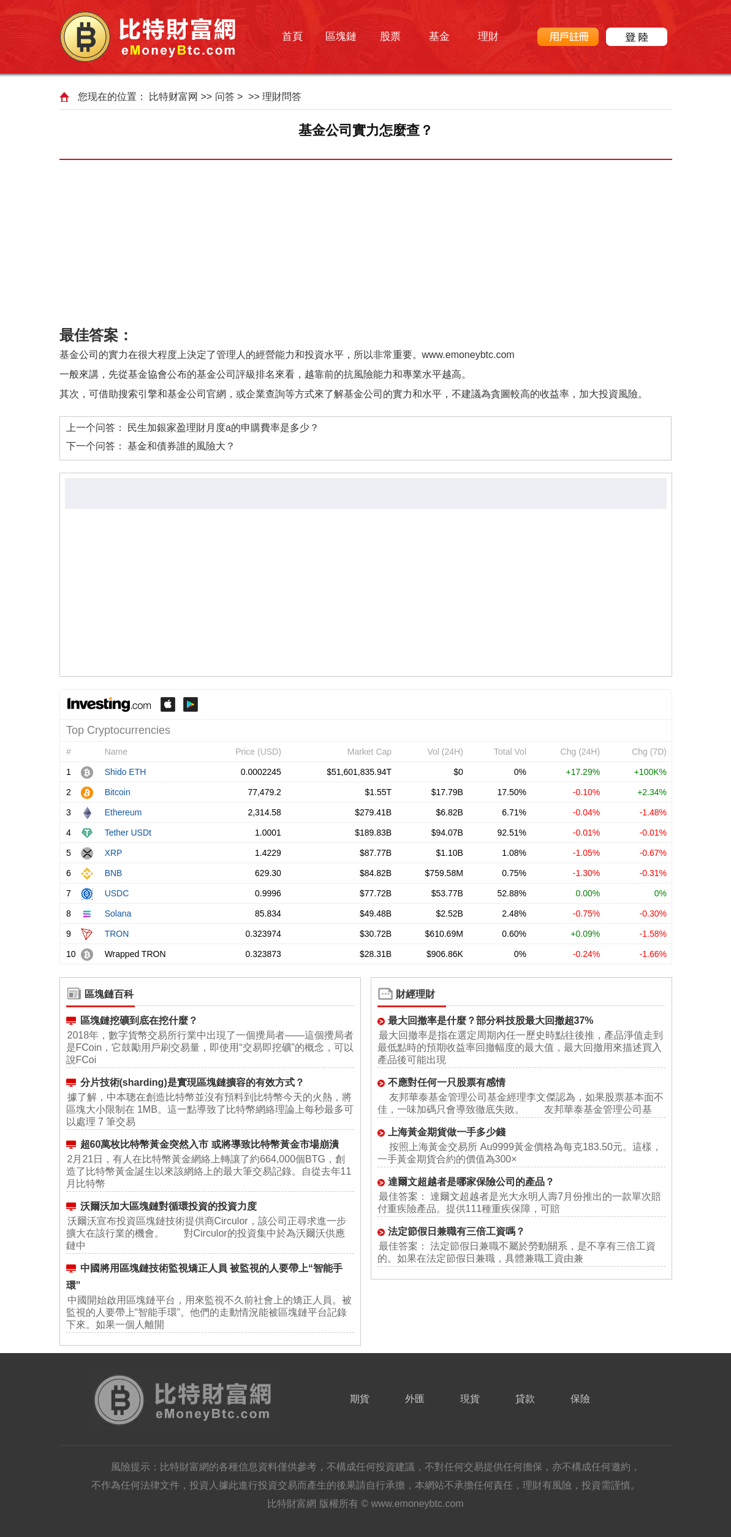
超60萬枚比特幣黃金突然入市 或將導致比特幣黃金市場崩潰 (209, 1144)
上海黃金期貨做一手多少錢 (447, 1132)
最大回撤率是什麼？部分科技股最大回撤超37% (491, 1020)
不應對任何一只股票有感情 (447, 1082)
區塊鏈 (341, 36)
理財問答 (281, 96)
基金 (439, 36)
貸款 (525, 1399)
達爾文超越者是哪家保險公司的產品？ (471, 1182)
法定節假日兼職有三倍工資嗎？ (456, 1231)
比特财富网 (173, 96)
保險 (580, 1399)
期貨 (359, 1399)
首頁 (292, 36)
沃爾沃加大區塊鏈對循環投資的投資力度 (168, 1206)
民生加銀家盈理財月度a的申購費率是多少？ (223, 427)
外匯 (415, 1399)
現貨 (470, 1399)
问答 (225, 96)
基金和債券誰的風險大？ (181, 446)
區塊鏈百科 (109, 994)
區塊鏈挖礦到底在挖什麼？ (139, 1020)
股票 (390, 36)
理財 (488, 36)
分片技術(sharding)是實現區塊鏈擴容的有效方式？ (192, 1082)
